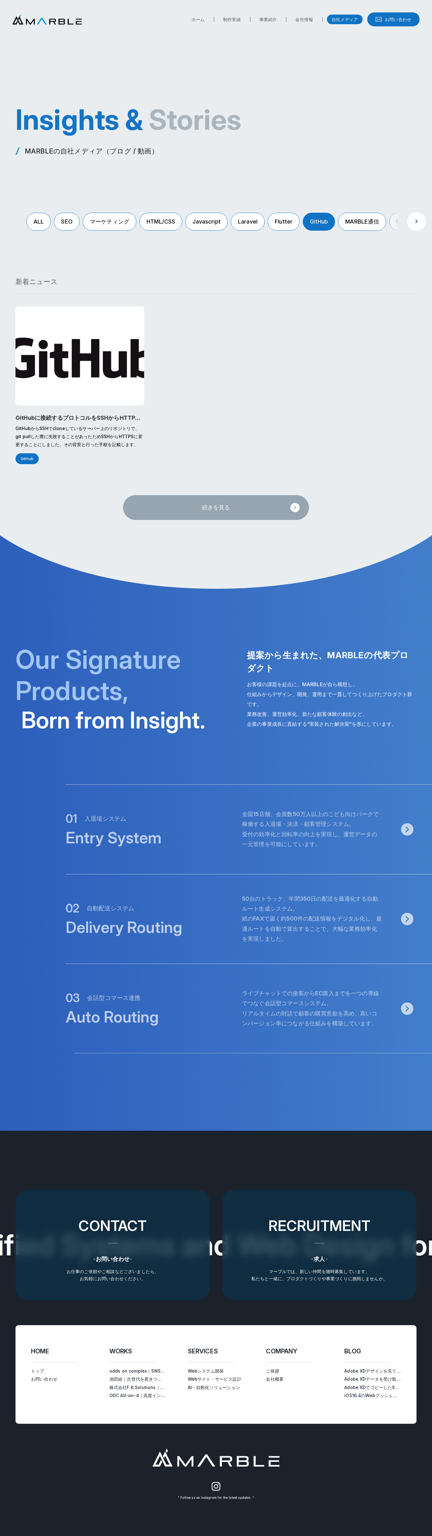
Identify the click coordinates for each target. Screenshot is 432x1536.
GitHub (319, 221)
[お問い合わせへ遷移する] (112, 1245)
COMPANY (281, 1351)
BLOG (352, 1351)
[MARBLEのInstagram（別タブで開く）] (216, 1489)
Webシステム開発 (206, 1371)
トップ (37, 1371)
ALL (38, 221)
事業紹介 (268, 19)
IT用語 (404, 221)
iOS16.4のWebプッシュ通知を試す (379, 1395)
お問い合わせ (398, 19)
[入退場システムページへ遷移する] (253, 829)
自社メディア (345, 19)
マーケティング (109, 221)
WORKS (120, 1351)
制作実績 (232, 19)
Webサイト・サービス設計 (214, 1379)
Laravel (248, 221)
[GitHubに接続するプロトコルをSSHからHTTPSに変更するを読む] (79, 385)
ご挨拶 (272, 1371)
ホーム (198, 19)
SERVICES (203, 1351)
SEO (66, 221)
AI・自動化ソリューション (214, 1387)
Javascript (206, 221)
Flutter (284, 221)
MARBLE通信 (362, 221)
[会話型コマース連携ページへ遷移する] (253, 1008)
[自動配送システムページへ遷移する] (253, 919)
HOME (40, 1351)
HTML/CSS (161, 221)
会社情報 (304, 19)
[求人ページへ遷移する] (319, 1245)
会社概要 (275, 1379)
